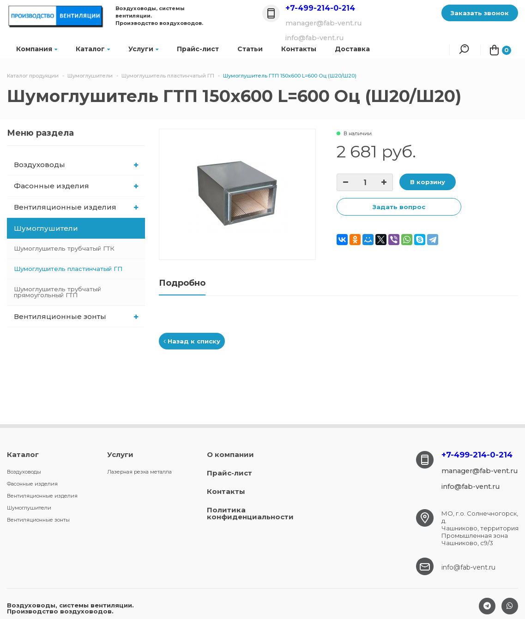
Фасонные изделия (76, 185)
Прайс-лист (198, 49)
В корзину (427, 182)
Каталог (93, 49)
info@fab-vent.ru (468, 567)
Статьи (250, 49)
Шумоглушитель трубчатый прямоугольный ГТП (57, 292)
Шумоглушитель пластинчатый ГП (68, 268)
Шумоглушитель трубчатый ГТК (64, 248)
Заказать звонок (480, 13)
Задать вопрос (399, 206)
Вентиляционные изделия (76, 207)
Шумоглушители (76, 228)
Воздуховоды (76, 164)
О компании (230, 454)
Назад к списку (191, 341)
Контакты (226, 491)
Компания (36, 49)
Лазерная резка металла (139, 472)
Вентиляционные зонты (76, 316)
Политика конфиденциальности (250, 513)
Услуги (143, 49)
